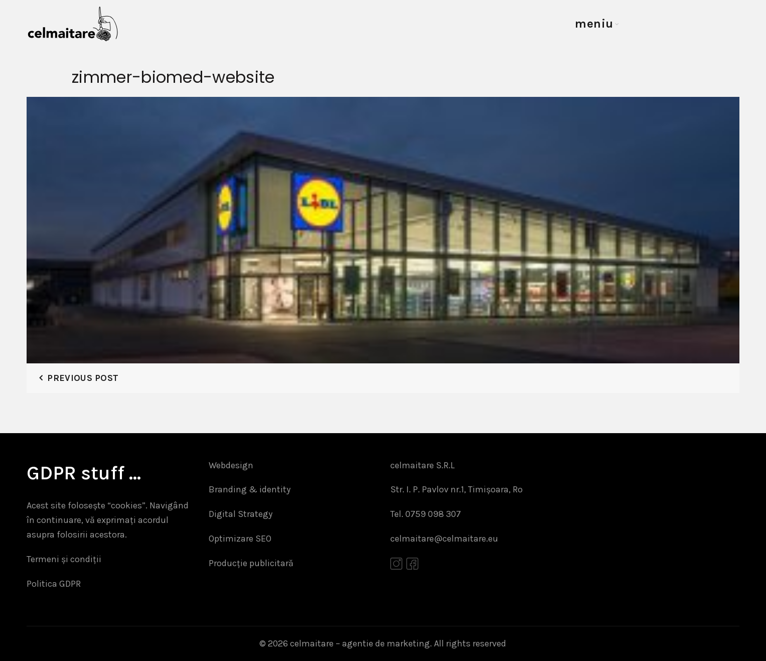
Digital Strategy (240, 513)
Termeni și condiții (64, 559)
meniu (594, 24)
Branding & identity (249, 489)
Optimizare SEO (240, 538)
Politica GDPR (54, 583)
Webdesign (231, 465)
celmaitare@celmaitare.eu (444, 538)
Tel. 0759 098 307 (425, 513)
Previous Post (82, 377)
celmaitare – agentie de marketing (360, 643)
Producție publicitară (251, 563)
